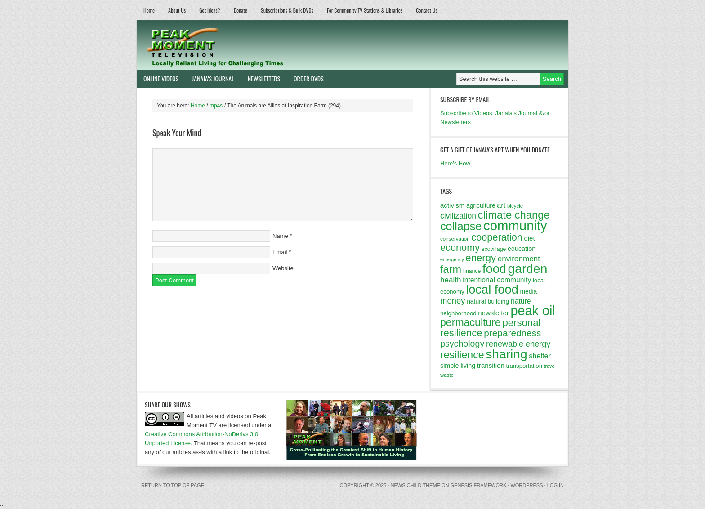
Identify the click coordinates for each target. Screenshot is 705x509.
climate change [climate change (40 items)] (514, 215)
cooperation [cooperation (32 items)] (496, 237)
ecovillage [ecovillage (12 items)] (494, 249)
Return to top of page (172, 485)
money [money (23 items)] (452, 300)
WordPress (526, 485)
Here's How (455, 163)
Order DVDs (305, 78)
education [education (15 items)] (521, 248)
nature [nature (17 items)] (521, 301)
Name (280, 235)
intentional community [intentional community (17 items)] (497, 280)
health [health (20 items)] (450, 280)
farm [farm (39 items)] (450, 269)
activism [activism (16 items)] (452, 205)
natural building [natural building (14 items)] (488, 301)
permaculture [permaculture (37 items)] (470, 322)
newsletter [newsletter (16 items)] (493, 313)
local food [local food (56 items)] (492, 289)
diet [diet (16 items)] (529, 238)
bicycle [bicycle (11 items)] (515, 206)
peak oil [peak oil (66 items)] (532, 311)
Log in (555, 485)
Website (283, 268)
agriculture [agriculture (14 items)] (480, 205)
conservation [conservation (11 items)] (455, 238)
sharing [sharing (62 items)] (506, 354)
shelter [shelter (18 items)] (540, 356)
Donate (240, 10)
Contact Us (426, 10)
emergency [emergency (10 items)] (452, 259)
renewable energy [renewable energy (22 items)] (518, 343)
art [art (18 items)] (501, 205)
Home (149, 10)
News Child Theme (415, 485)
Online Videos (157, 78)
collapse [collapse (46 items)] (461, 226)
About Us (177, 10)
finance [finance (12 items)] (472, 271)
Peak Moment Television (241, 45)
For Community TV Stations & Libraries (364, 10)
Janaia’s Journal (209, 78)
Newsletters (264, 78)
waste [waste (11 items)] (447, 375)
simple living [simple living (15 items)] (457, 365)
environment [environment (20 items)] (519, 258)
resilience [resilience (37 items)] (462, 355)
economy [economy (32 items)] (460, 247)
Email (279, 252)
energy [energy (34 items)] (480, 257)
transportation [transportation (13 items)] (524, 365)
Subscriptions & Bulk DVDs (287, 10)
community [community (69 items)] (515, 225)
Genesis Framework (479, 485)
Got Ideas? (209, 10)
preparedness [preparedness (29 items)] (512, 333)
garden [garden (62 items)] (528, 268)
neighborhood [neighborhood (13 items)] (458, 313)
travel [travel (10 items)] (550, 366)
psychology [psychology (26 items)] (462, 343)
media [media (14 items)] (528, 291)
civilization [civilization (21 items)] (458, 215)
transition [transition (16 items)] (490, 365)
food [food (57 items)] (494, 269)
